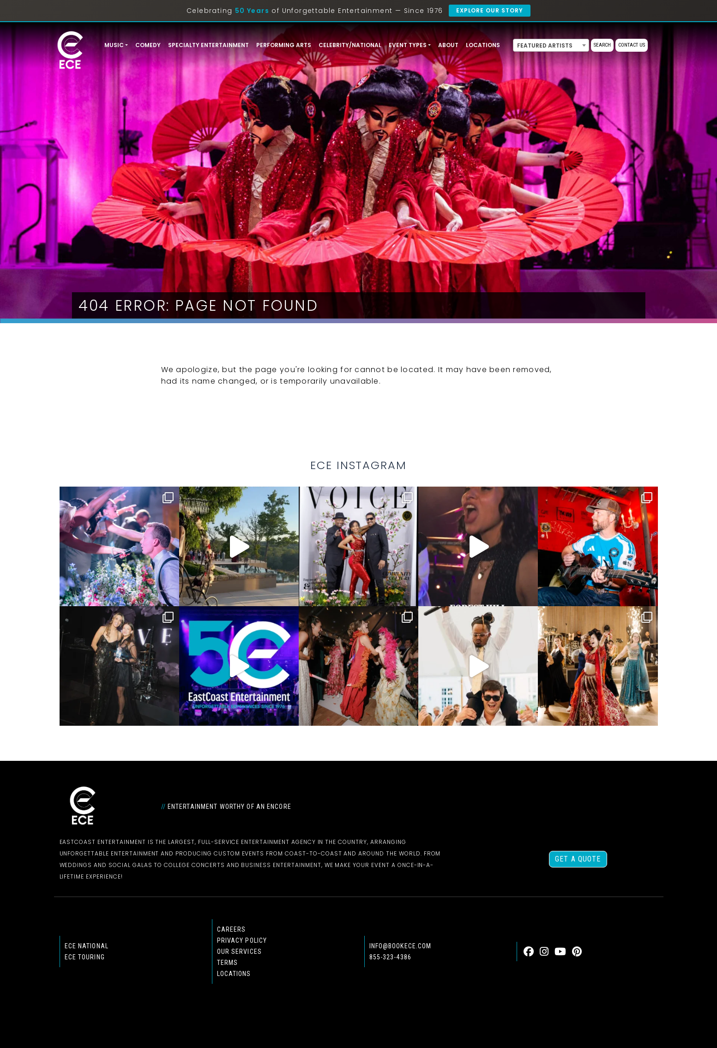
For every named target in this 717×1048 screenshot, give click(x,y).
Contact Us (631, 45)
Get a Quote (578, 859)
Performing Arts (283, 45)
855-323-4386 (390, 957)
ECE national (86, 946)
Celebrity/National (350, 45)
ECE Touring (85, 957)
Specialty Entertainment (208, 45)
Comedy (148, 45)
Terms (227, 962)
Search (602, 45)
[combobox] (551, 45)
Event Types (408, 45)
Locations (483, 45)
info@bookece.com (400, 946)
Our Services (239, 951)
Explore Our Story (489, 10)
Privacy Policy (242, 940)
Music (114, 45)
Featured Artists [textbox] (544, 45)
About (448, 45)
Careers (231, 929)
